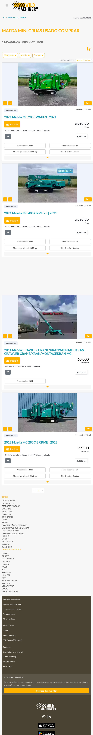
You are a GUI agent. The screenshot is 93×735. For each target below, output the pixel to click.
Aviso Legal (7, 666)
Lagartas (6, 509)
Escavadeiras (8, 500)
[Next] (42, 490)
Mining (5, 536)
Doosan (6, 561)
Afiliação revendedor (11, 599)
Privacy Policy (9, 661)
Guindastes (7, 517)
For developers (9, 614)
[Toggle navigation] (7, 6)
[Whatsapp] (43, 717)
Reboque (6, 544)
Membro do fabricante (12, 604)
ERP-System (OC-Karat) (12, 640)
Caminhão (7, 547)
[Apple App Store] (46, 726)
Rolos (5, 520)
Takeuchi (6, 583)
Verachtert (8, 586)
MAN (4, 578)
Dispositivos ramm (11, 530)
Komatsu (6, 572)
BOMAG (5, 553)
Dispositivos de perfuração (16, 528)
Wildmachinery (9, 635)
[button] (47, 158)
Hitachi (5, 564)
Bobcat (5, 556)
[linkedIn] (49, 717)
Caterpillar (8, 559)
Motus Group (8, 626)
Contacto (7, 647)
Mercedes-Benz (9, 580)
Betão (5, 522)
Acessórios (7, 541)
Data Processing (9, 657)
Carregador (8, 503)
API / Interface (9, 619)
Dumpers (6, 514)
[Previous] (34, 490)
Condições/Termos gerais (13, 652)
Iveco (5, 567)
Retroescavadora (11, 506)
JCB (3, 570)
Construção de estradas (14, 525)
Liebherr (6, 575)
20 (88, 103)
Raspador (7, 511)
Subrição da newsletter (46, 690)
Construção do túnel (13, 533)
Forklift (6, 630)
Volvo (5, 589)
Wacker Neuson (10, 591)
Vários (5, 539)
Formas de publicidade (12, 609)
